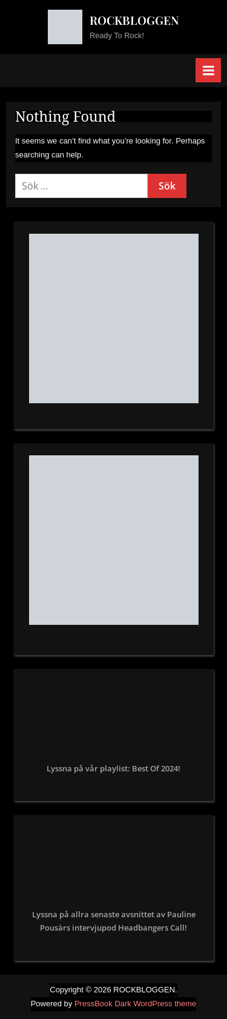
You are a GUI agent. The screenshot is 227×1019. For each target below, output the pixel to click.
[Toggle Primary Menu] (208, 70)
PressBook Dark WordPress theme (135, 1003)
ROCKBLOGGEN (134, 20)
